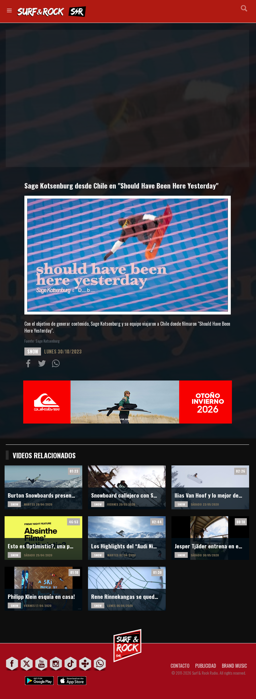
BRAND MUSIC (234, 665)
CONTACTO (180, 665)
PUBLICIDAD (205, 665)
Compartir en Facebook (29, 365)
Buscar (244, 10)
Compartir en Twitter (43, 365)
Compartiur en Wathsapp (57, 365)
